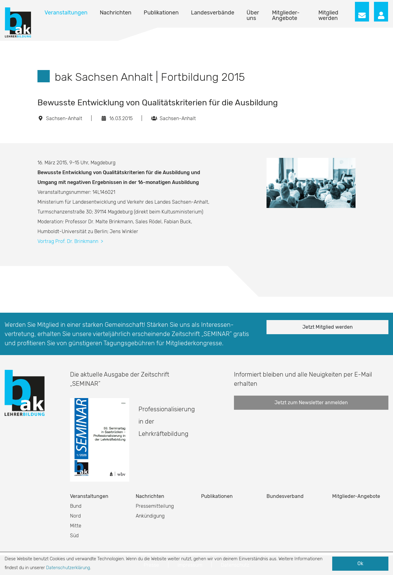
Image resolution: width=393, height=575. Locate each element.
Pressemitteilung (155, 506)
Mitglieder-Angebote (286, 15)
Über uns (253, 15)
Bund (75, 506)
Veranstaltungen (66, 12)
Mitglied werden (328, 15)
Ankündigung (150, 516)
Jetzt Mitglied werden (327, 327)
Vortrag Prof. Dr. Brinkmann (70, 241)
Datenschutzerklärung (68, 567)
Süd (74, 535)
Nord (75, 516)
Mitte (75, 526)
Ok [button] (360, 563)
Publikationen (161, 12)
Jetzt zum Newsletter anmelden (311, 402)
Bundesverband (285, 496)
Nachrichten (115, 12)
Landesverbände (212, 12)
